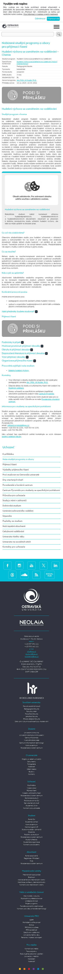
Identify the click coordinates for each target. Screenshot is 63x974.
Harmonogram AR (31, 827)
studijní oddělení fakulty (11, 437)
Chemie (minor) (22, 64)
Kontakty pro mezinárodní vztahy (31, 885)
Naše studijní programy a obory (18, 459)
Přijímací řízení (9, 464)
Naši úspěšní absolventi (14, 526)
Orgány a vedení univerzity (31, 759)
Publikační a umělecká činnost (31, 898)
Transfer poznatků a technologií (31, 906)
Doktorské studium (12, 506)
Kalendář (31, 767)
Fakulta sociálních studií (31, 706)
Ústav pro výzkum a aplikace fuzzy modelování (31, 721)
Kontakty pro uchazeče (14, 547)
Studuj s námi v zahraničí (14, 500)
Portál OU (31, 819)
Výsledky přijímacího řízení (16, 470)
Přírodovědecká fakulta (31, 719)
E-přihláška (8, 454)
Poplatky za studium (12, 521)
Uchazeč (8, 447)
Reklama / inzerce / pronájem (31, 937)
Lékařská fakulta (32, 716)
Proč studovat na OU (31, 800)
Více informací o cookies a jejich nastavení (40, 14)
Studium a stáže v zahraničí (31, 829)
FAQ (31, 861)
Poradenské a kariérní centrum (18, 485)
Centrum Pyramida (46, 394)
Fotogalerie (31, 764)
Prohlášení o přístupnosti (31, 922)
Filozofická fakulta (31, 714)
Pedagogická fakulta (31, 709)
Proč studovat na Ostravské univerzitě (21, 475)
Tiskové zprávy (31, 951)
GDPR (32, 920)
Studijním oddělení (16, 388)
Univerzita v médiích (31, 956)
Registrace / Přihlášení (31, 858)
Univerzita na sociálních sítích (17, 542)
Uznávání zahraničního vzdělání (18, 511)
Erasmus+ (31, 877)
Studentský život (31, 806)
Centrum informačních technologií (31, 743)
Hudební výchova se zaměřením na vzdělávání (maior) (37, 62)
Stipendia (7, 516)
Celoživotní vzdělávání (13, 531)
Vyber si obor (31, 788)
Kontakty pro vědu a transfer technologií (31, 909)
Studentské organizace (31, 842)
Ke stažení (31, 959)
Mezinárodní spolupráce (31, 875)
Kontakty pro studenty (31, 844)
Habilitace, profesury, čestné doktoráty (31, 882)
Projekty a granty (31, 903)
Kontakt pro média (31, 949)
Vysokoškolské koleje (31, 740)
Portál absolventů (31, 856)
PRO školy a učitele (31, 927)
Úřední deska (31, 769)
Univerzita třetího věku (13, 537)
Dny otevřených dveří (13, 480)
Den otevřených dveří (31, 803)
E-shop (31, 925)
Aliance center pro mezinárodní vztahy (31, 880)
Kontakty (31, 774)
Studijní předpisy (31, 839)
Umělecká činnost (31, 901)
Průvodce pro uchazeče (14, 495)
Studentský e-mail (31, 822)
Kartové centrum (31, 745)
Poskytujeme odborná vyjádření (31, 954)
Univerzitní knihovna (31, 733)
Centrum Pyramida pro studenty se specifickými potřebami (31, 490)
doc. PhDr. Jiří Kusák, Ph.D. (26, 80)
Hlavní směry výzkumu (32, 896)
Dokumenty (31, 762)
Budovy (31, 772)
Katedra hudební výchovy (19, 371)
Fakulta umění (31, 711)
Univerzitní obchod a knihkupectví (31, 735)
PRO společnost (31, 930)
